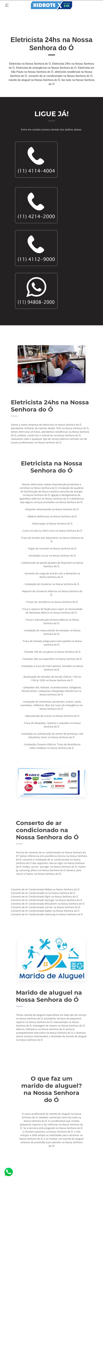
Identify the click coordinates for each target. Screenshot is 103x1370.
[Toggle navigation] (7, 5)
